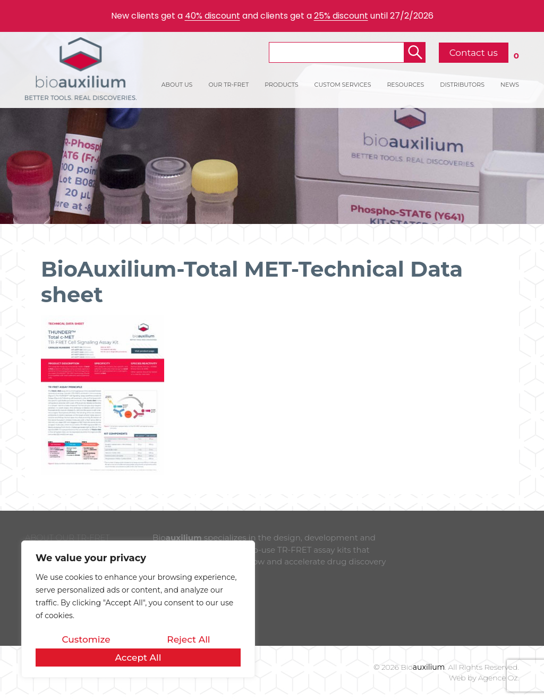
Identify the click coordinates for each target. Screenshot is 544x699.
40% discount (212, 16)
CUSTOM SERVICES (342, 84)
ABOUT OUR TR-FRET (67, 537)
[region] (138, 609)
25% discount (341, 16)
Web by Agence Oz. (484, 678)
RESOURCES (405, 84)
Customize (86, 639)
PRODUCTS (281, 84)
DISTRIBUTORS (462, 84)
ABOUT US (177, 84)
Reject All (188, 639)
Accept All (138, 657)
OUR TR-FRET (228, 84)
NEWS (509, 84)
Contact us (473, 52)
